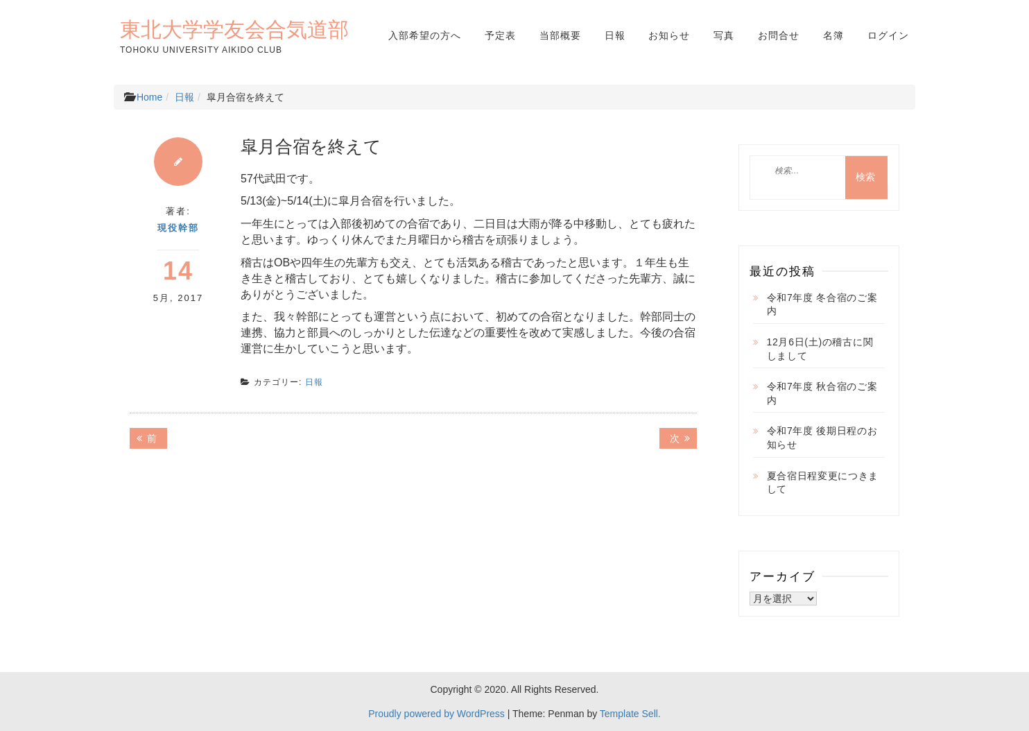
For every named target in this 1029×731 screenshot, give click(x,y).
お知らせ (669, 35)
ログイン (888, 35)
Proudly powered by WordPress (436, 713)
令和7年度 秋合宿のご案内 (822, 393)
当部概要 (560, 35)
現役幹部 (178, 228)
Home (149, 97)
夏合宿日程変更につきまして (823, 482)
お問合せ (778, 35)
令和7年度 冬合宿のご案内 (822, 304)
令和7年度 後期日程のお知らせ (822, 437)
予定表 (500, 35)
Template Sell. (630, 713)
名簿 (833, 35)
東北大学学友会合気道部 (234, 29)
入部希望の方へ (424, 35)
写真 (724, 35)
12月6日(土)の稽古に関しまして (820, 348)
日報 (615, 35)
